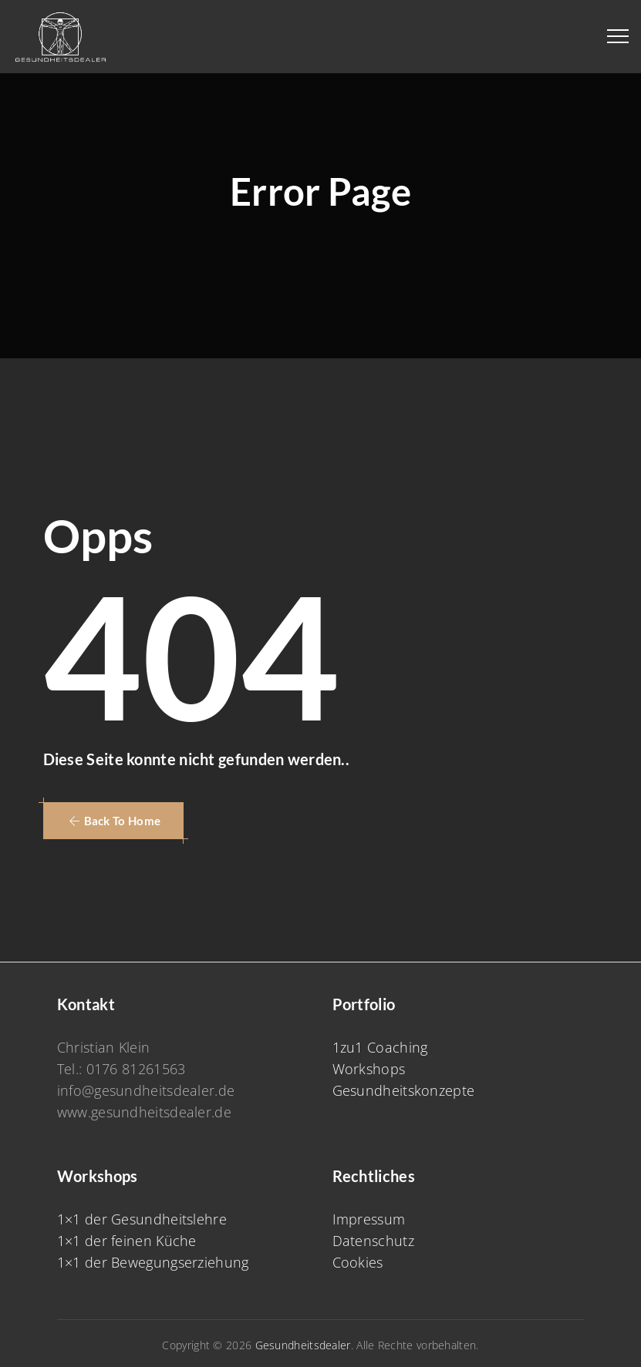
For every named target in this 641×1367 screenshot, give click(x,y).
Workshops (369, 1069)
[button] (113, 820)
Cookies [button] (357, 1262)
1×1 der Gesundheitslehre (142, 1219)
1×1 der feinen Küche (127, 1240)
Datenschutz (373, 1240)
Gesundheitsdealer (303, 1345)
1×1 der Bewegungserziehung (153, 1262)
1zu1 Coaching (380, 1047)
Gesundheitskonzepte (403, 1090)
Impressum (369, 1219)
